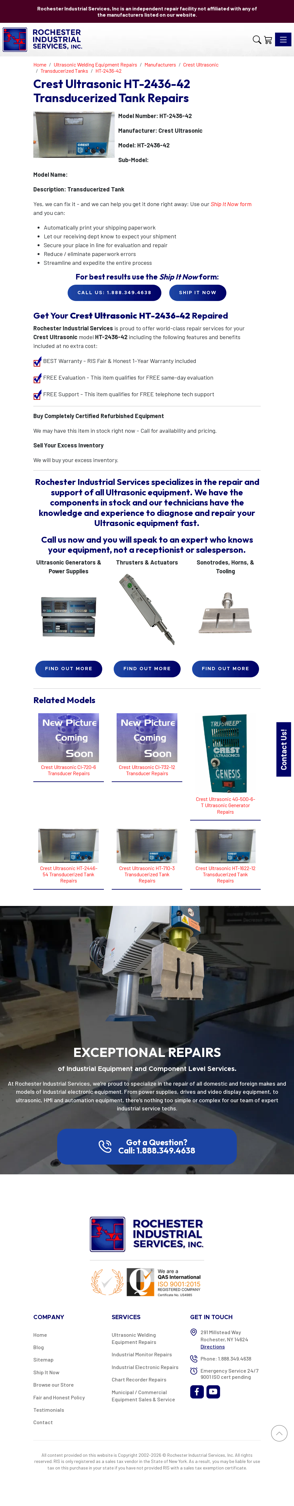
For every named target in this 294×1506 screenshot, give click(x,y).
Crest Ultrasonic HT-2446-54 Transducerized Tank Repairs (68, 874)
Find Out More (68, 669)
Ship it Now (198, 293)
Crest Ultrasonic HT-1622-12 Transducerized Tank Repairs (225, 874)
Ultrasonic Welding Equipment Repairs (134, 1338)
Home (40, 1335)
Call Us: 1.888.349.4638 (114, 293)
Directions (213, 1346)
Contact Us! (283, 749)
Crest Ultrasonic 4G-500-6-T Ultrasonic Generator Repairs (225, 805)
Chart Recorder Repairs (139, 1379)
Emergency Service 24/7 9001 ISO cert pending (229, 1373)
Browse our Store (53, 1384)
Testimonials (48, 1410)
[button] (257, 40)
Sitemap (43, 1359)
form (231, 203)
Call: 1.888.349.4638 (156, 1150)
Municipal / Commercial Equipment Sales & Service (143, 1395)
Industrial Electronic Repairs (145, 1367)
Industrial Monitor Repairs (142, 1354)
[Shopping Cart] (268, 40)
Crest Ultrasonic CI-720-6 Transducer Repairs (68, 770)
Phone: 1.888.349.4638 (226, 1358)
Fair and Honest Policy (59, 1397)
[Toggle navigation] (283, 39)
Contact (43, 1422)
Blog (38, 1347)
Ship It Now (46, 1372)
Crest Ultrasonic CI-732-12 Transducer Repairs (147, 770)
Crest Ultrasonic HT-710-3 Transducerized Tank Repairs (147, 874)
